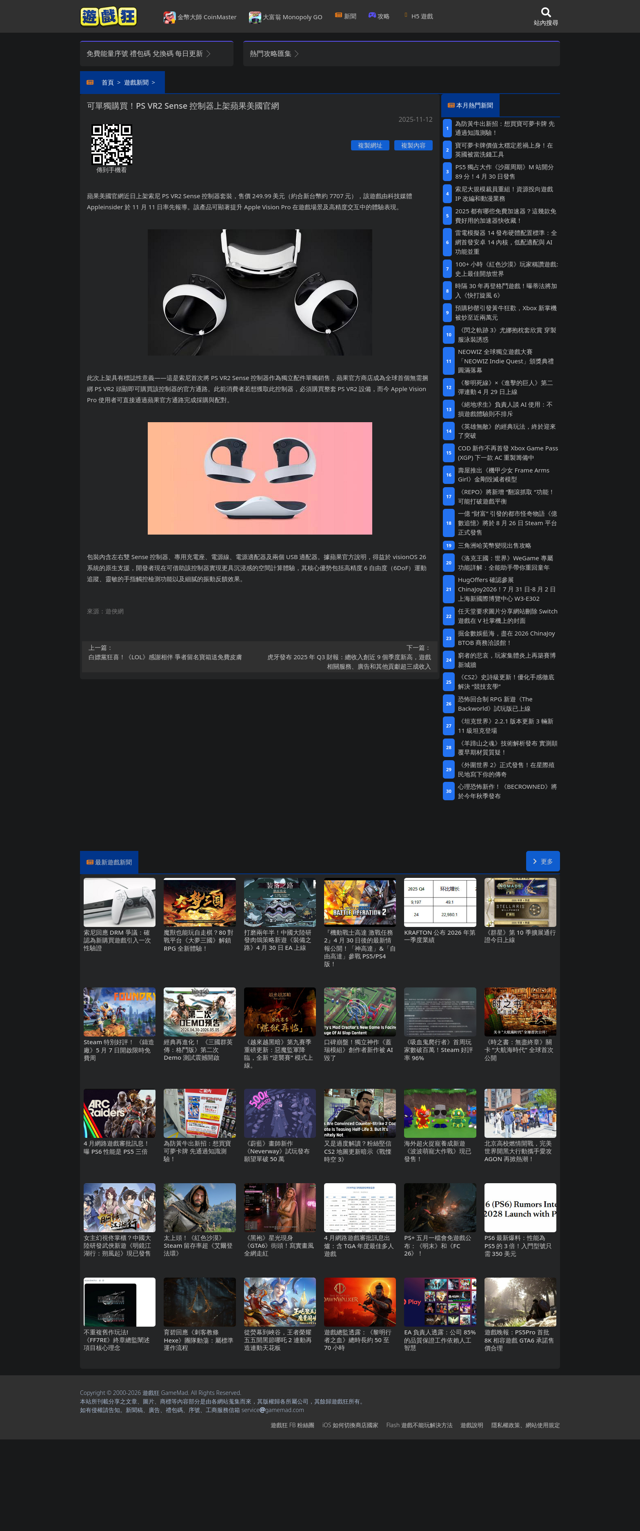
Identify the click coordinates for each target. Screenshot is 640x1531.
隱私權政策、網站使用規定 (525, 1425)
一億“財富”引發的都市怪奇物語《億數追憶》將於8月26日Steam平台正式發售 (507, 522)
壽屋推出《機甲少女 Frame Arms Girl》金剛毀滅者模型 (503, 474)
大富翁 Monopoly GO (285, 17)
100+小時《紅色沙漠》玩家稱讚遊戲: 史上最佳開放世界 (506, 269)
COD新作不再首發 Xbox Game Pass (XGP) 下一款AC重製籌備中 (508, 452)
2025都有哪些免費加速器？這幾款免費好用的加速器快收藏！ (505, 215)
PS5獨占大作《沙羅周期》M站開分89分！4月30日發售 (504, 171)
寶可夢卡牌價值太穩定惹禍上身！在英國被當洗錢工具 (504, 150)
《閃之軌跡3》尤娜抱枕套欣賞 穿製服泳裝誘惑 (507, 334)
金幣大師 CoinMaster (200, 17)
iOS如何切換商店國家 (350, 1425)
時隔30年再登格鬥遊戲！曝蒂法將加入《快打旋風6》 (506, 290)
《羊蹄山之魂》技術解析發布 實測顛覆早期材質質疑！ (508, 748)
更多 (543, 861)
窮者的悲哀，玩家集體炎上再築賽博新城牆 (507, 660)
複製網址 (370, 145)
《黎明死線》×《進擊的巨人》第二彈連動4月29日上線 (505, 387)
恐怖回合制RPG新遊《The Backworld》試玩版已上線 (495, 703)
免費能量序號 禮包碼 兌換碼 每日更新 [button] (149, 53)
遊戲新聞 (136, 82)
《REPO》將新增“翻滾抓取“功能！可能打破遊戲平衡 (506, 496)
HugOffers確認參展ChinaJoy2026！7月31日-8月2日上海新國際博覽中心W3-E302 (507, 588)
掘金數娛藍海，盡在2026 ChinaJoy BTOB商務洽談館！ (506, 638)
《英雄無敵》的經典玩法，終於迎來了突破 (507, 431)
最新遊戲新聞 (113, 862)
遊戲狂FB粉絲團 (292, 1425)
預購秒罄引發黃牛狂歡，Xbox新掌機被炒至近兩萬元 (505, 312)
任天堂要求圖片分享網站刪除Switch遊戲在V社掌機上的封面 (508, 615)
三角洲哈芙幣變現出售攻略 (494, 545)
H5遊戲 (417, 16)
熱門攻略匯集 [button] (275, 53)
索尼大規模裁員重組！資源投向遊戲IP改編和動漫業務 (504, 193)
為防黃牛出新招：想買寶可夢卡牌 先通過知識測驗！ (505, 128)
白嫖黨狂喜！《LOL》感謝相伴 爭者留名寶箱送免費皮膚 (172, 652)
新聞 (345, 16)
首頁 (108, 82)
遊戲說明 (471, 1425)
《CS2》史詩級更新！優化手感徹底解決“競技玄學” (506, 681)
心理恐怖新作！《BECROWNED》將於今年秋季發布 (507, 791)
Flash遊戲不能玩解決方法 (420, 1425)
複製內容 (413, 145)
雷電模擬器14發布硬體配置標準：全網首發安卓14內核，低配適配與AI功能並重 (506, 241)
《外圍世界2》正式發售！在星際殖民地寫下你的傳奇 (506, 769)
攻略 (379, 16)
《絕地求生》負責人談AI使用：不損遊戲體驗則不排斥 (505, 409)
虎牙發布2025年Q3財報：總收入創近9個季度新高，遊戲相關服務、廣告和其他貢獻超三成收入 (348, 656)
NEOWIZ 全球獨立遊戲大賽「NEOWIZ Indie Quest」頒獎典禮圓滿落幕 (506, 360)
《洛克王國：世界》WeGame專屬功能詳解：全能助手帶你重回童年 (505, 562)
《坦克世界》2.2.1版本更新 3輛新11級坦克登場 (505, 725)
